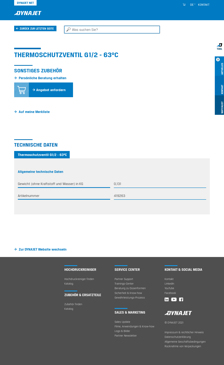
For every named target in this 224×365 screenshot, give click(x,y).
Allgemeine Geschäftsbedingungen (185, 341)
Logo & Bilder (122, 330)
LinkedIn (169, 283)
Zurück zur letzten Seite (37, 28)
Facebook (170, 292)
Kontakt (203, 4)
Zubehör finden (73, 304)
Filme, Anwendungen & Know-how (134, 326)
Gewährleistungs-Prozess (130, 297)
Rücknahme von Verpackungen (183, 346)
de (192, 4)
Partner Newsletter (126, 335)
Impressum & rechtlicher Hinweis (184, 332)
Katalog (68, 283)
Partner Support (124, 279)
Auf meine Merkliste (34, 112)
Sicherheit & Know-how (128, 292)
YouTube (169, 288)
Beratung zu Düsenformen (130, 288)
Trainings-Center (124, 283)
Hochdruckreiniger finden (79, 279)
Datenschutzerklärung (178, 336)
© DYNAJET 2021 (174, 322)
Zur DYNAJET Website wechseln (43, 249)
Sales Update (122, 321)
